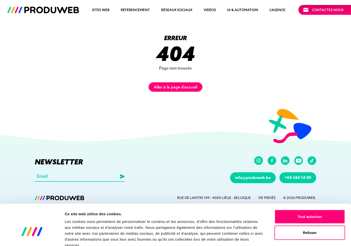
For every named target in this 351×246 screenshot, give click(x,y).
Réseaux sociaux (176, 10)
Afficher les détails (272, 236)
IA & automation (242, 10)
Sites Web (101, 10)
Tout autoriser (309, 188)
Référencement (135, 10)
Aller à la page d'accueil (175, 87)
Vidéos (210, 10)
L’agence (277, 10)
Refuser (310, 204)
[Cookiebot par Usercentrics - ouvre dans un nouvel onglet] (32, 236)
